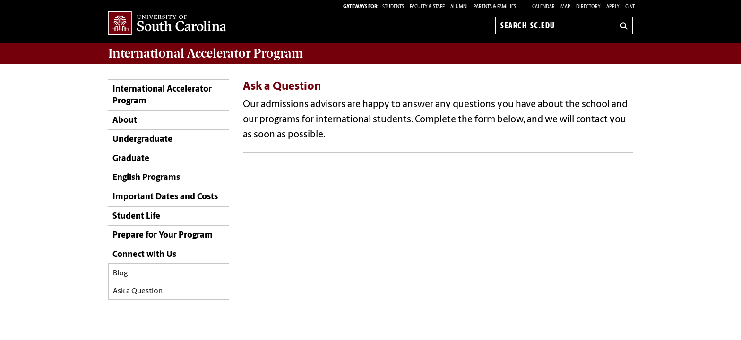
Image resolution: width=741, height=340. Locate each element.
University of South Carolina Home (167, 23)
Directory (588, 6)
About (124, 120)
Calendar (543, 6)
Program (205, 53)
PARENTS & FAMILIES (495, 6)
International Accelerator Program (162, 95)
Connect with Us (144, 254)
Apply (613, 6)
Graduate (130, 158)
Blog (120, 273)
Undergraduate (142, 139)
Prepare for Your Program (162, 235)
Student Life (136, 216)
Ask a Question (138, 291)
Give (630, 6)
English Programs (146, 177)
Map (565, 6)
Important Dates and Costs (165, 197)
